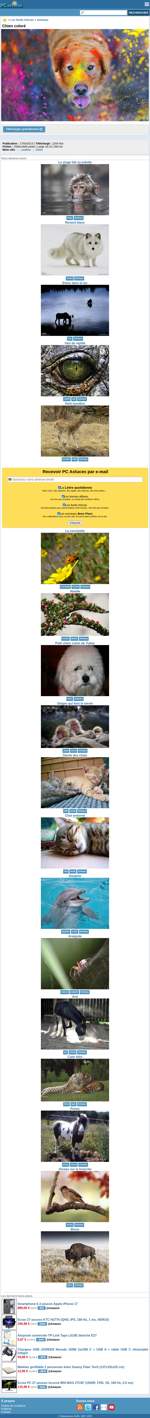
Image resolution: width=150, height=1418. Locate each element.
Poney (75, 1108)
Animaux (79, 218)
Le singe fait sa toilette (75, 162)
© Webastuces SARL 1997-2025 (75, 1416)
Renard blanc (75, 222)
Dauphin (75, 876)
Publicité (6, 1408)
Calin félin (75, 1057)
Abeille (75, 591)
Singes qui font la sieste (75, 703)
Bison (75, 1229)
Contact (6, 1412)
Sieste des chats (75, 755)
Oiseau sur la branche (75, 1169)
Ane (75, 996)
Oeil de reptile (75, 343)
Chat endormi (75, 815)
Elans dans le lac (75, 283)
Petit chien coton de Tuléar (75, 643)
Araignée (75, 936)
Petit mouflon (75, 403)
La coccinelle (75, 531)
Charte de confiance (13, 1405)
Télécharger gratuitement (24, 129)
